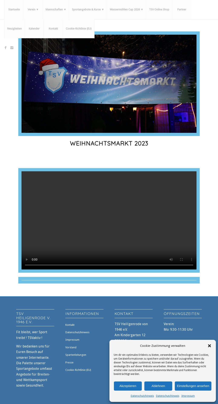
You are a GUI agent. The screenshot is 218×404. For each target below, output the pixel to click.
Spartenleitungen (75, 354)
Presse (69, 362)
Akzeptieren (127, 386)
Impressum (188, 395)
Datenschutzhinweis (142, 395)
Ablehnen (158, 386)
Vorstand (70, 347)
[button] (209, 346)
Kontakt (70, 324)
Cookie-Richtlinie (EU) (78, 369)
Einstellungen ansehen (193, 386)
